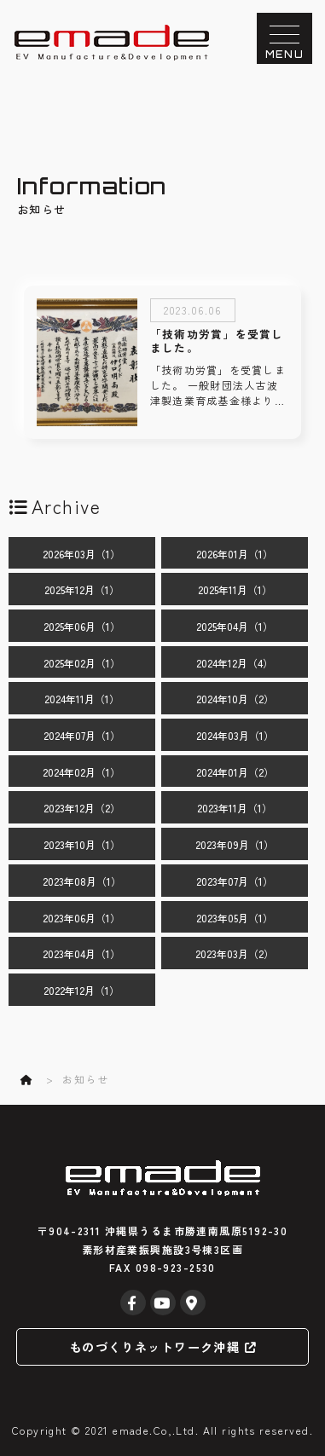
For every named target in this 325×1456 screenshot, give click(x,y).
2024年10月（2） (235, 698)
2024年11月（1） (81, 698)
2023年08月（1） (82, 881)
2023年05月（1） (234, 917)
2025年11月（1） (235, 589)
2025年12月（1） (81, 589)
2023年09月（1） (234, 844)
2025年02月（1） (82, 663)
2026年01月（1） (234, 553)
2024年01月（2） (235, 772)
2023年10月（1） (82, 844)
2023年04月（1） (81, 953)
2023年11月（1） (234, 807)
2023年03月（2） (234, 953)
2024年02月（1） (81, 772)
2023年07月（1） (234, 881)
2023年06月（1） (81, 917)
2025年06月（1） (82, 626)
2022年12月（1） (81, 990)
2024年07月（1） (82, 735)
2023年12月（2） (82, 807)
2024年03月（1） (235, 735)
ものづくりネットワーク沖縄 (162, 1346)
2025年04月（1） (234, 626)
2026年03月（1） (81, 553)
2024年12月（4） (234, 663)
